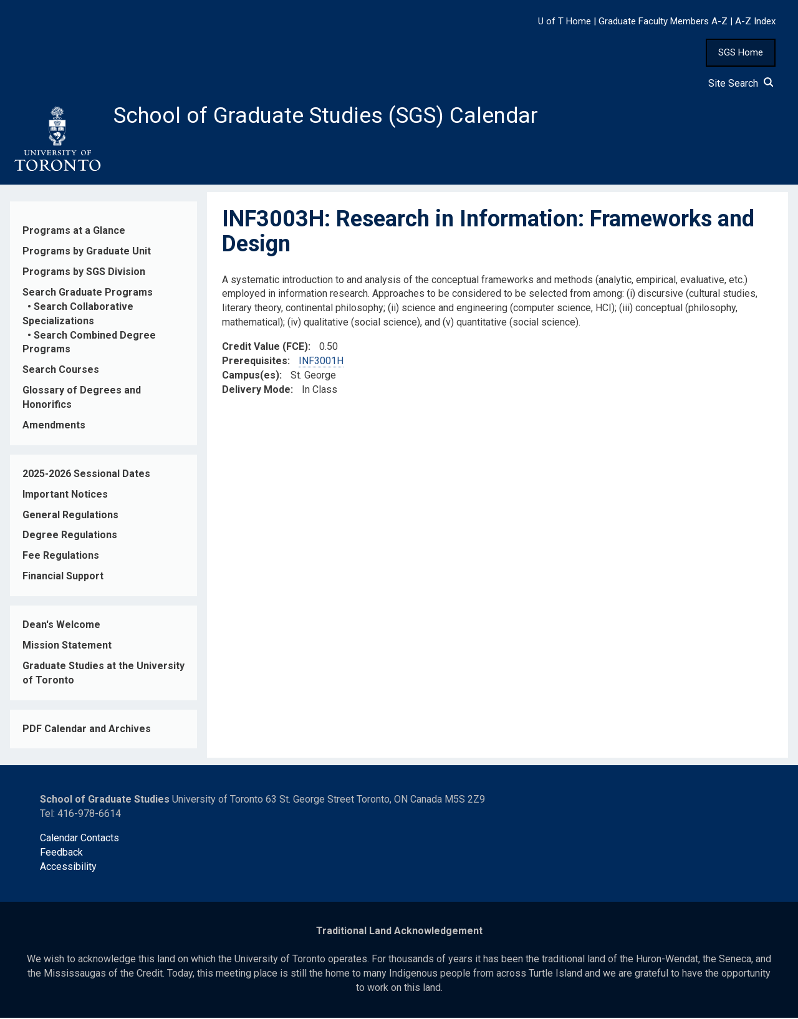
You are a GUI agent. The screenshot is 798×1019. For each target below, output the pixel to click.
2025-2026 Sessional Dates (86, 475)
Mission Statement (67, 646)
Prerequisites (254, 362)
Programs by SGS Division (83, 273)
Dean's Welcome (61, 626)
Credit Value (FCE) (265, 348)
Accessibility (68, 868)
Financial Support (62, 577)
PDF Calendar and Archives (86, 730)
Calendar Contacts (79, 839)
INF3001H (321, 362)
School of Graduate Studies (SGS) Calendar (328, 117)
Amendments (53, 426)
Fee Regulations (60, 557)
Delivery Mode (256, 391)
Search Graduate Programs (87, 293)
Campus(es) (250, 376)
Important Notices (65, 495)
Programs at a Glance (73, 232)
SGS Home (740, 52)
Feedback (61, 853)
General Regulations (70, 516)
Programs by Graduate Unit (86, 252)
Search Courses (60, 371)
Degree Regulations (69, 536)
